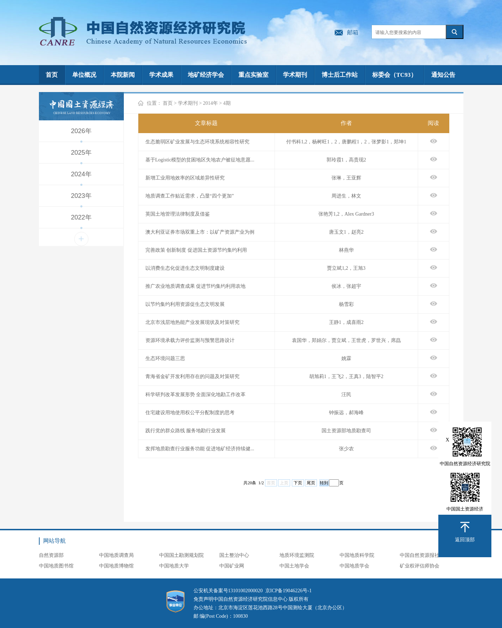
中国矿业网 (231, 566)
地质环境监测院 (296, 555)
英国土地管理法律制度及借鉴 (177, 214)
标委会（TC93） (394, 75)
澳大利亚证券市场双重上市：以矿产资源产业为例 (199, 232)
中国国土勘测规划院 (181, 555)
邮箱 (352, 32)
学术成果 (161, 75)
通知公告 (443, 75)
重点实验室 (253, 75)
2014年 (210, 103)
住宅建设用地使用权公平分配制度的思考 (190, 412)
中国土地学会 (294, 566)
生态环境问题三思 (165, 358)
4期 (227, 103)
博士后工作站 (340, 75)
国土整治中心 (234, 555)
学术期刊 (295, 75)
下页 (298, 482)
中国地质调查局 (116, 555)
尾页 (311, 482)
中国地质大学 (174, 566)
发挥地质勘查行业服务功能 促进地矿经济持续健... (199, 448)
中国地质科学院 (357, 555)
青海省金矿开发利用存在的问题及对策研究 (192, 376)
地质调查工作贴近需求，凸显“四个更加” (189, 196)
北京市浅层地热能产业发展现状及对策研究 (192, 322)
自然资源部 (51, 555)
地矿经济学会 (206, 75)
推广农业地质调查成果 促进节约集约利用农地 (195, 286)
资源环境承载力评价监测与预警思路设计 (190, 340)
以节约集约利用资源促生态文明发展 (185, 304)
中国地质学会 (354, 566)
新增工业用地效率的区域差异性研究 (185, 178)
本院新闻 (123, 75)
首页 (52, 75)
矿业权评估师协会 (419, 566)
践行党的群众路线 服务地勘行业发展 (185, 430)
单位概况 (84, 75)
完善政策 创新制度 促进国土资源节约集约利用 (196, 250)
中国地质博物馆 (116, 566)
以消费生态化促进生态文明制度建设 (185, 268)
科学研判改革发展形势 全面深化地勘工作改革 (195, 394)
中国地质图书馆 (56, 566)
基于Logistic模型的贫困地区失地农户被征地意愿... (199, 159)
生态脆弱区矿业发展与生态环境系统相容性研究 (197, 141)
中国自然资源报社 (419, 555)
